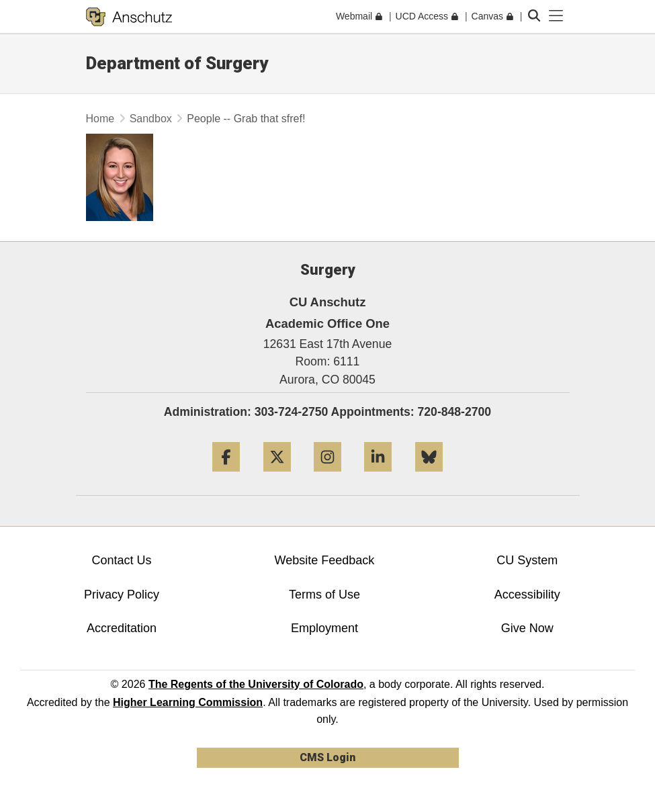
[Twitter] (277, 476)
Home (100, 118)
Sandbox (151, 118)
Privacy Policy (121, 594)
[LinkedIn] (378, 476)
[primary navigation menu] (556, 16)
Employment (324, 628)
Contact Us (121, 560)
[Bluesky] (429, 476)
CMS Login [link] (327, 757)
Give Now (527, 628)
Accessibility (527, 594)
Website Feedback (325, 560)
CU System (527, 560)
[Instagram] (327, 476)
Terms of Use (324, 594)
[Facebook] (226, 476)
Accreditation (122, 628)
